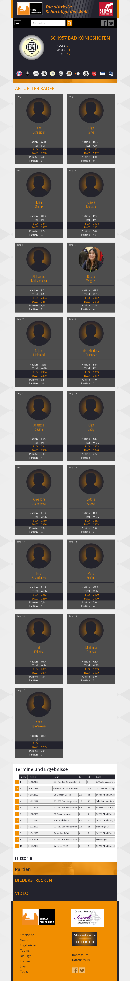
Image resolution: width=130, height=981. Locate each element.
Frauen (25, 960)
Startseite (27, 934)
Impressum (80, 954)
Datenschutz (81, 959)
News (24, 939)
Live (23, 965)
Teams (25, 950)
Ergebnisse (28, 944)
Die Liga (25, 955)
